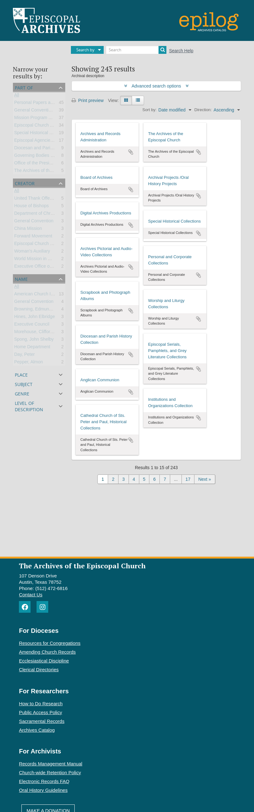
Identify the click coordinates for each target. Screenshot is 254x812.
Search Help (181, 50)
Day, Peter (24, 355)
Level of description (29, 405)
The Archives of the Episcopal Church (51, 171)
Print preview (88, 100)
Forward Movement (33, 237)
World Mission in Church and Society (50, 259)
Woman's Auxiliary (32, 252)
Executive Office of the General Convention (56, 267)
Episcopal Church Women (39, 244)
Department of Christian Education (48, 214)
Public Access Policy (40, 712)
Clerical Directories (39, 669)
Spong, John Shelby (34, 340)
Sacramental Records (41, 721)
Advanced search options (156, 85)
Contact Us (30, 594)
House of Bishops (31, 206)
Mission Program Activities (40, 118)
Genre (22, 393)
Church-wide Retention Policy (50, 772)
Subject (23, 383)
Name (21, 278)
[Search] (136, 50)
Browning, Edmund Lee (37, 310)
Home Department (32, 347)
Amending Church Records (47, 652)
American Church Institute (39, 295)
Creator (25, 183)
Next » (204, 479)
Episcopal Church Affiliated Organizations (54, 126)
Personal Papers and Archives (43, 103)
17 (188, 479)
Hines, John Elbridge (34, 317)
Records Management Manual (50, 763)
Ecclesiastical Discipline (44, 660)
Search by (85, 50)
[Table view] (138, 100)
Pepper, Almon (28, 363)
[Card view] (126, 100)
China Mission (28, 229)
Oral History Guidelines (43, 790)
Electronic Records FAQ (44, 781)
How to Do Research (40, 703)
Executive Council (31, 325)
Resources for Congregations (49, 643)
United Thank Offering (35, 199)
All (16, 96)
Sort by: (149, 109)
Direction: (203, 109)
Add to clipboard (131, 152)
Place (21, 374)
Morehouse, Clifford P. (35, 332)
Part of (24, 87)
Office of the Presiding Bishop (43, 164)
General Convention (34, 221)
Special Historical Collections (42, 133)
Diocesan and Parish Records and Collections (59, 148)
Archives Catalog (37, 730)
